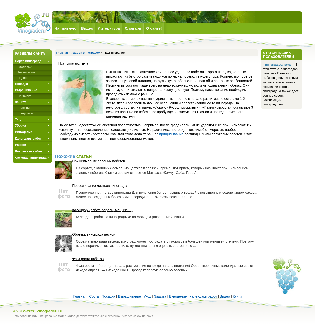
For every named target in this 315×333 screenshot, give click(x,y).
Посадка (21, 84)
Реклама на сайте (28, 151)
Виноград (32, 23)
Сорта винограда (28, 61)
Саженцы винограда (30, 157)
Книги (237, 296)
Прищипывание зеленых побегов (98, 161)
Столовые (24, 67)
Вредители (25, 113)
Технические (26, 72)
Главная (62, 52)
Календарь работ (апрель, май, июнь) (102, 210)
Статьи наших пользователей (278, 55)
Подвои (22, 78)
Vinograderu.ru (49, 311)
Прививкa (24, 96)
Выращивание (26, 90)
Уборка (20, 125)
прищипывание (171, 134)
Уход (18, 119)
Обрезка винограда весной (93, 234)
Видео (225, 296)
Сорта (94, 296)
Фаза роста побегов (88, 259)
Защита (20, 102)
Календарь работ (28, 138)
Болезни (23, 108)
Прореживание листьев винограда (99, 186)
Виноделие (23, 132)
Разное (20, 145)
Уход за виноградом (85, 52)
